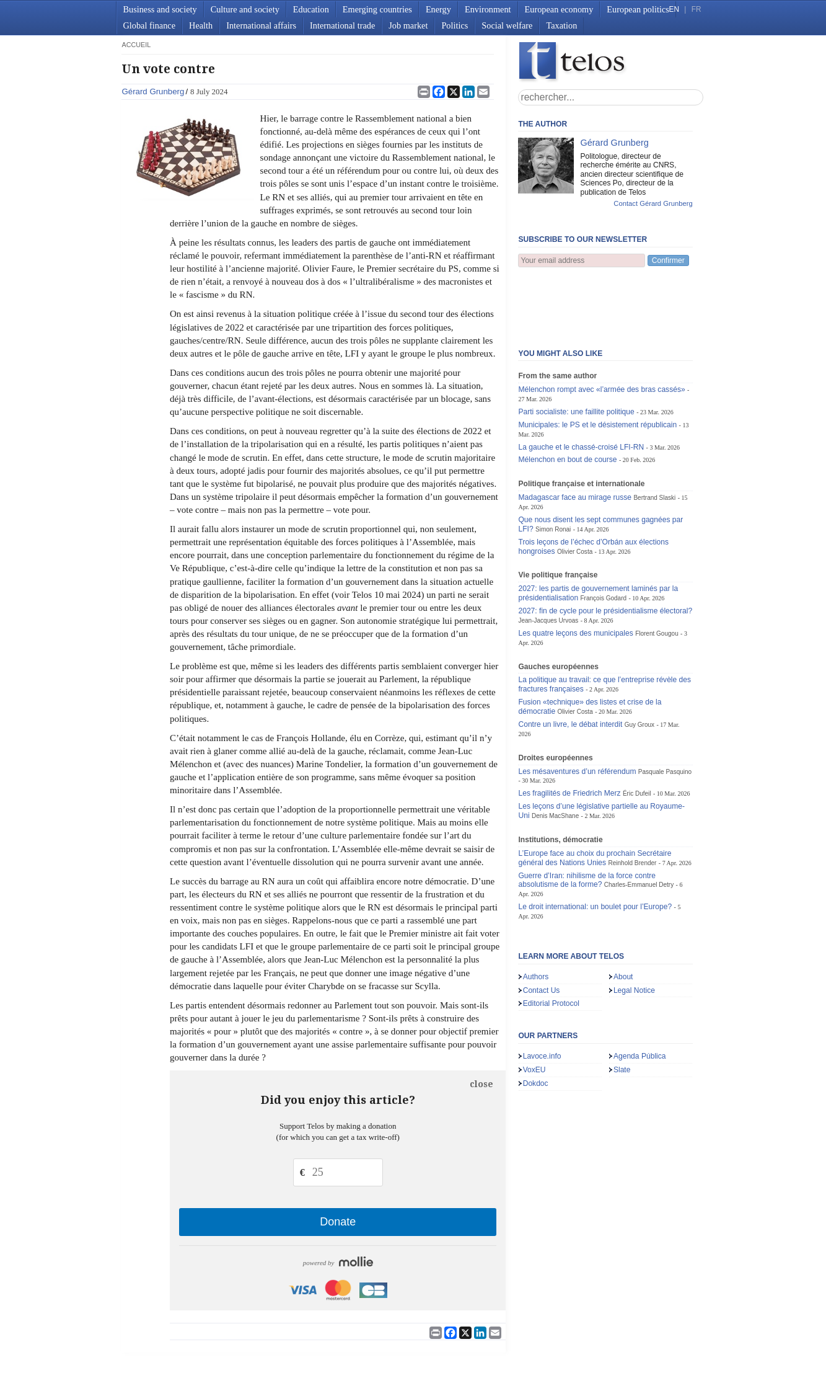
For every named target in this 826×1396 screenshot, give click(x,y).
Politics (454, 25)
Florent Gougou (657, 572)
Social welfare (506, 25)
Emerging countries (377, 9)
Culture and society (245, 9)
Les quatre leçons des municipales (575, 571)
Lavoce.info (542, 994)
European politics (638, 9)
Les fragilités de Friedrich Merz (569, 731)
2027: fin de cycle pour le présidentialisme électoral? (605, 549)
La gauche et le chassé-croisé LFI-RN (581, 385)
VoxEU (534, 1008)
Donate (338, 1222)
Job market (408, 25)
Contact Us (541, 929)
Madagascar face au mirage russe (574, 436)
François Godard (604, 536)
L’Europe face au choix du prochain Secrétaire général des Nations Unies (594, 797)
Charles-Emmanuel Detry (639, 823)
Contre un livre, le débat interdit (570, 663)
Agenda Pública (639, 994)
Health (201, 25)
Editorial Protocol (551, 942)
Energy (438, 9)
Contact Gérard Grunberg (652, 203)
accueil (136, 44)
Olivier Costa (574, 490)
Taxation (561, 25)
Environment (488, 9)
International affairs (261, 25)
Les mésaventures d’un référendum (577, 710)
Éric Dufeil (637, 732)
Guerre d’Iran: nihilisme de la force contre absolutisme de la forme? (587, 819)
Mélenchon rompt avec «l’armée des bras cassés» (601, 328)
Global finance (149, 25)
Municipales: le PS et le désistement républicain (597, 363)
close (481, 1084)
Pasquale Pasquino (665, 710)
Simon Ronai (553, 468)
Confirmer (668, 260)
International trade (342, 25)
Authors (536, 915)
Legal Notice (634, 929)
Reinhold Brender (632, 801)
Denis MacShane (555, 754)
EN (674, 9)
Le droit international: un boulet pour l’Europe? (595, 845)
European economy (559, 9)
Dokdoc (535, 1022)
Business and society (160, 9)
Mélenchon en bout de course (567, 398)
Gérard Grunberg (152, 91)
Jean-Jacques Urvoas (548, 559)
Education (311, 9)
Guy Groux (639, 663)
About (623, 915)
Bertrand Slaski (654, 436)
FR (696, 9)
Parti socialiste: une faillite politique (576, 350)
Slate (622, 1008)
